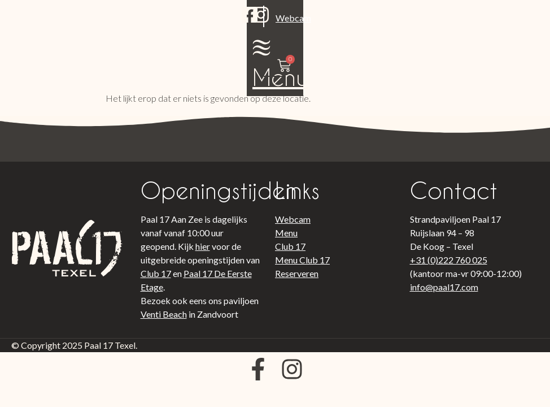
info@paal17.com (444, 287)
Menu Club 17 (302, 259)
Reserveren (296, 273)
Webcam (127, 36)
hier (202, 246)
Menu (432, 47)
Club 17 (156, 273)
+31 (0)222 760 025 (448, 259)
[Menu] (433, 17)
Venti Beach (164, 314)
